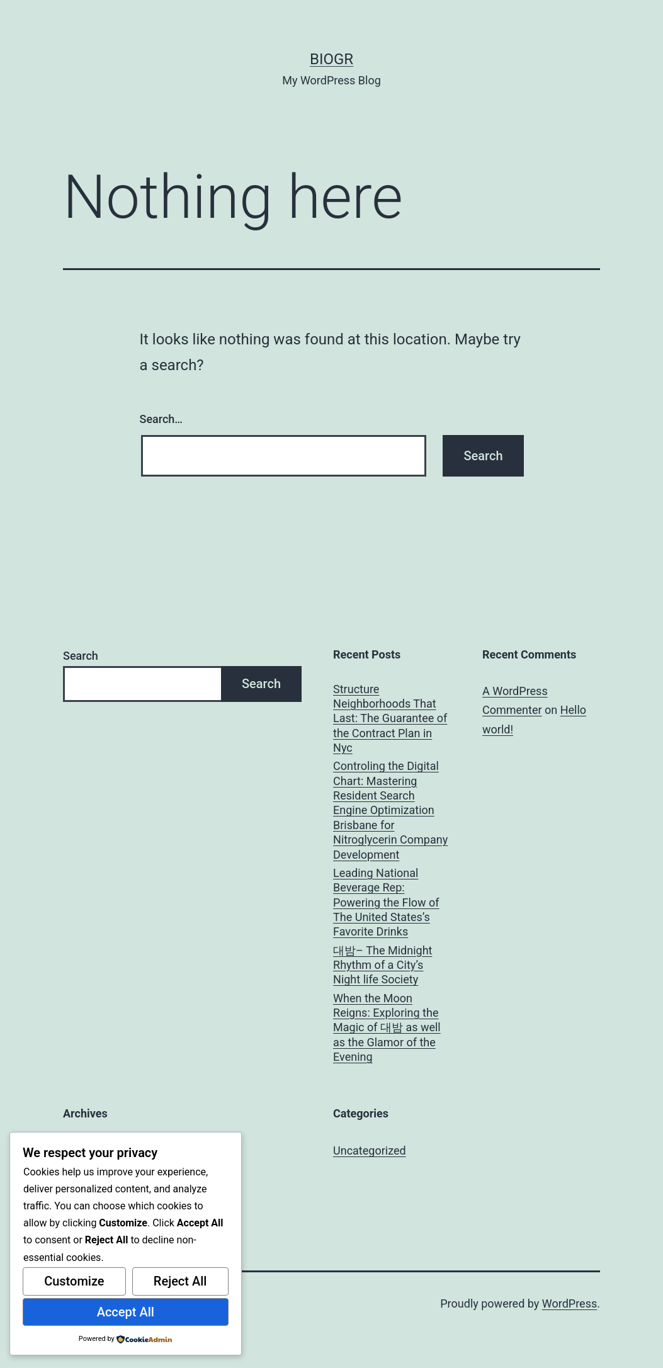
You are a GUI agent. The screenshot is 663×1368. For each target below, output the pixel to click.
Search (80, 655)
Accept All (125, 1312)
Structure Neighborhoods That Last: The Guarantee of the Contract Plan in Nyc (390, 718)
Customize (74, 1281)
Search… (161, 419)
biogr (331, 59)
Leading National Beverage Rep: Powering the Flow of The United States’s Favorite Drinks (386, 902)
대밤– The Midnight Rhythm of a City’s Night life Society (382, 965)
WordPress (569, 1303)
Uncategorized (369, 1150)
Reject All (180, 1281)
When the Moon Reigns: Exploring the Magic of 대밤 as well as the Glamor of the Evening (387, 1028)
